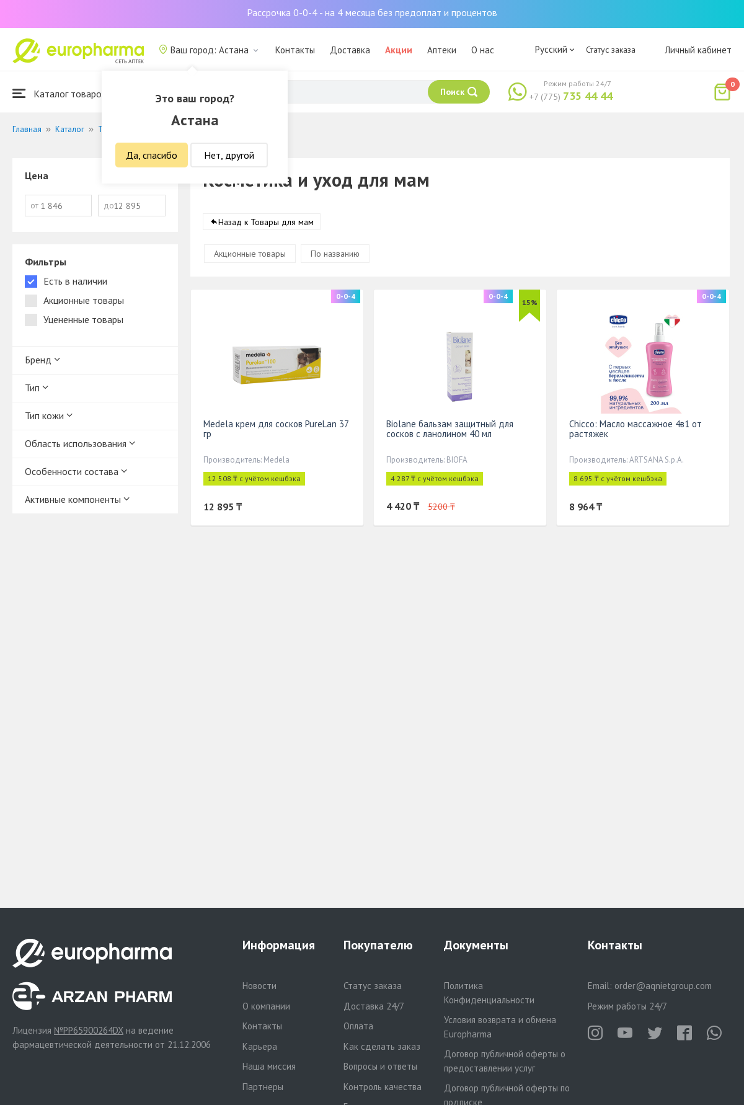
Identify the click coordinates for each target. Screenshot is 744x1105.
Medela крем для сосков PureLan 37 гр (275, 429)
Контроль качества (382, 1087)
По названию (335, 254)
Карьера (259, 1046)
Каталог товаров (59, 93)
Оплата (358, 1026)
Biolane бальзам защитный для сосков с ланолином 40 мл (449, 429)
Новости (259, 986)
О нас (482, 50)
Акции (398, 50)
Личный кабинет (698, 50)
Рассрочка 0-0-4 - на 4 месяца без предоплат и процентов (372, 12)
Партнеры (262, 1087)
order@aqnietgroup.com (663, 986)
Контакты (295, 50)
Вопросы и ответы (380, 1066)
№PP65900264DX (88, 1030)
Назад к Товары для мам (266, 222)
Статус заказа (611, 49)
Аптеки (441, 50)
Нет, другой (229, 155)
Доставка (350, 50)
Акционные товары (250, 254)
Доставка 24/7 (373, 1006)
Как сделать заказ (381, 1046)
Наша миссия (269, 1066)
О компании (266, 1006)
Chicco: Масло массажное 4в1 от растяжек (635, 429)
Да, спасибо (151, 155)
